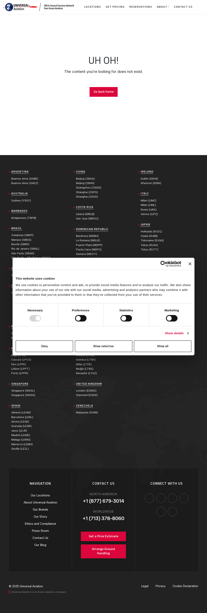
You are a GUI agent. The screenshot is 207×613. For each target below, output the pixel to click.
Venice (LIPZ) (149, 214)
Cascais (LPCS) (21, 359)
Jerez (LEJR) (19, 430)
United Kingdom (89, 383)
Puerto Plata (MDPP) (89, 245)
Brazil (16, 228)
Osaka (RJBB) (149, 236)
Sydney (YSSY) (21, 200)
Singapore (20, 383)
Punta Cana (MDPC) (88, 249)
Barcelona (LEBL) (22, 417)
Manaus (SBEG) (21, 240)
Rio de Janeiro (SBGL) (25, 248)
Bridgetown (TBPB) (23, 218)
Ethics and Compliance (40, 524)
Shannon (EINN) (151, 183)
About (162, 6)
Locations (92, 6)
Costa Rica (84, 207)
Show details (174, 333)
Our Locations (40, 495)
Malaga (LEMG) (21, 439)
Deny (44, 346)
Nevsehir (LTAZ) (86, 373)
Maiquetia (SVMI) (87, 412)
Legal (144, 586)
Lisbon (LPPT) (20, 368)
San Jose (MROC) (87, 218)
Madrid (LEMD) (20, 435)
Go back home (104, 91)
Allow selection (103, 346)
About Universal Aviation (40, 502)
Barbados (19, 211)
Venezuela (84, 405)
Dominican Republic (92, 229)
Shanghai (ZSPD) (87, 192)
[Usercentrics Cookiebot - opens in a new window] (163, 264)
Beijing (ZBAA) (85, 178)
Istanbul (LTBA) (86, 359)
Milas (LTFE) (84, 364)
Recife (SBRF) (20, 244)
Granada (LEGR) (21, 426)
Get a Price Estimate (103, 536)
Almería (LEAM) (21, 412)
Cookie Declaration (185, 586)
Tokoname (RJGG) (152, 240)
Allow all (162, 346)
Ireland (147, 171)
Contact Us (183, 6)
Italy (145, 193)
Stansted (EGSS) (87, 395)
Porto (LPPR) (19, 373)
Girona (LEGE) (20, 421)
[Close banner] (190, 263)
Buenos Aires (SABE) (24, 178)
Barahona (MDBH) (87, 236)
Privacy (160, 586)
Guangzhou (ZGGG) (88, 187)
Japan (145, 224)
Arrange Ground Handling (103, 551)
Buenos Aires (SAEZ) (24, 183)
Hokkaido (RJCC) (151, 231)
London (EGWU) (86, 390)
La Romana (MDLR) (88, 240)
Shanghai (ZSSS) (87, 196)
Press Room (40, 531)
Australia (19, 193)
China (80, 171)
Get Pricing (115, 6)
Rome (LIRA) (148, 209)
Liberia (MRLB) (85, 214)
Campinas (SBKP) (22, 235)
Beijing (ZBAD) (85, 183)
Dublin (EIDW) (149, 178)
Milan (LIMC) (148, 200)
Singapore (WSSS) (23, 395)
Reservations (140, 6)
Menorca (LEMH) (22, 444)
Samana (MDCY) (86, 254)
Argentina (20, 171)
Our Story (40, 516)
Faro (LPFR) (18, 364)
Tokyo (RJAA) (149, 245)
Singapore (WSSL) (23, 390)
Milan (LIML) (148, 205)
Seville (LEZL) (20, 448)
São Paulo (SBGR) (22, 253)
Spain (15, 405)
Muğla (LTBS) (84, 368)
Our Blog (40, 545)
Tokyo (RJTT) (149, 249)
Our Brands (40, 509)
